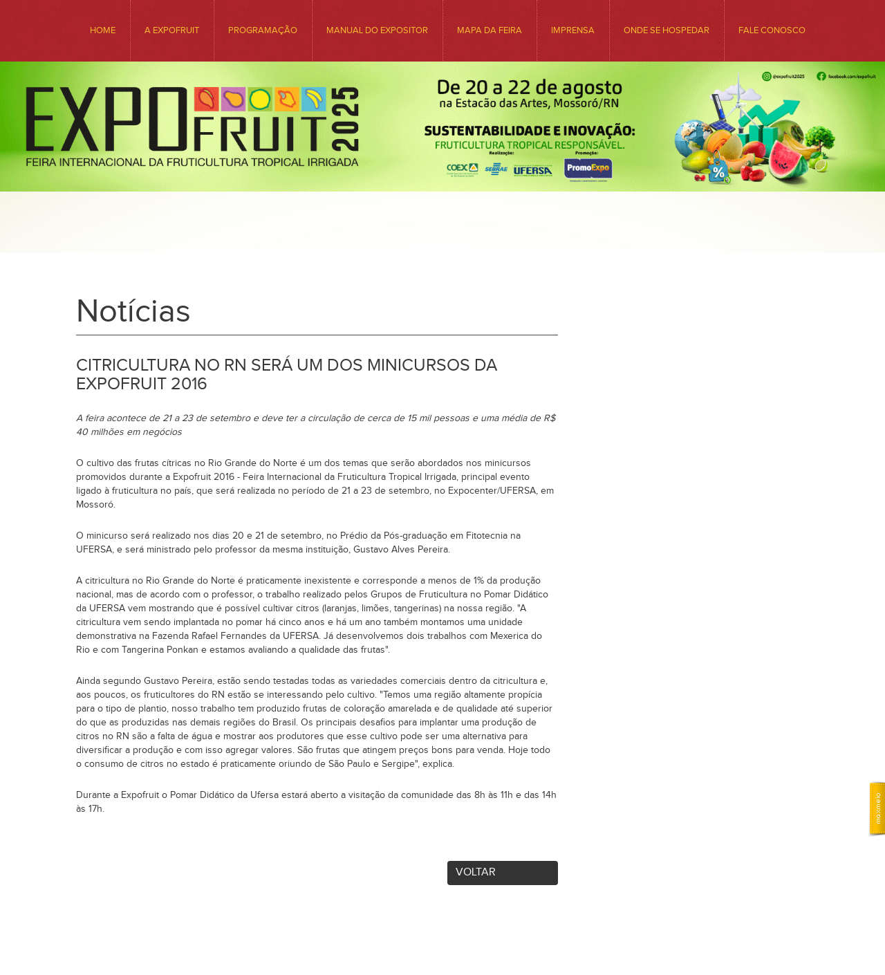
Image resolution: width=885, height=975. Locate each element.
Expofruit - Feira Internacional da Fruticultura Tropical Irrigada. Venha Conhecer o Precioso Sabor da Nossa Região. (442, 188)
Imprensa (573, 30)
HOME (102, 30)
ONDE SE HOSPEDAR (666, 30)
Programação (262, 30)
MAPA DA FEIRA (489, 30)
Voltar (476, 872)
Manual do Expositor (377, 30)
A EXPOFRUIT (172, 30)
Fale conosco (771, 30)
